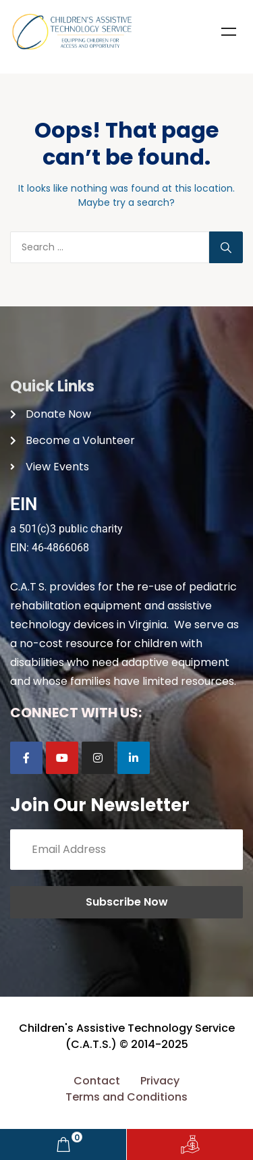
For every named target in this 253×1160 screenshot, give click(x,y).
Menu (229, 32)
